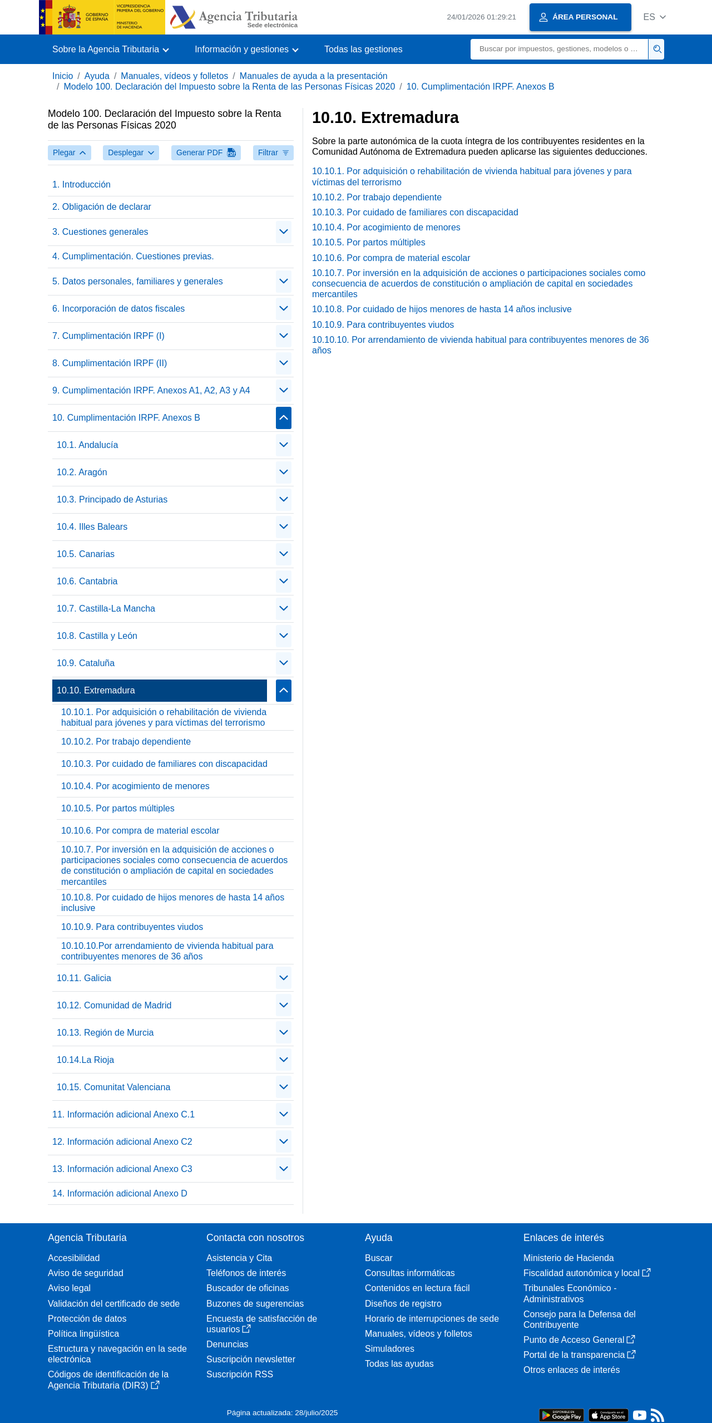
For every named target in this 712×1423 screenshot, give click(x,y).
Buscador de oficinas (247, 1288)
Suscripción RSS (239, 1374)
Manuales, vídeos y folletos (174, 76)
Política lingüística (83, 1333)
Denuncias (227, 1344)
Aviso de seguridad (85, 1273)
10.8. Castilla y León (97, 636)
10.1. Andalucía (87, 445)
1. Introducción (81, 184)
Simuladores (389, 1348)
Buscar (379, 1258)
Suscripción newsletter (250, 1359)
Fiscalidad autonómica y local (587, 1273)
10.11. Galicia (84, 978)
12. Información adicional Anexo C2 (122, 1141)
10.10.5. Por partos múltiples (118, 808)
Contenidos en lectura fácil (417, 1288)
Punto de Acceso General (579, 1340)
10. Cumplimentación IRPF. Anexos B (481, 86)
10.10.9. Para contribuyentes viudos (132, 927)
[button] (654, 16)
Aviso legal (69, 1288)
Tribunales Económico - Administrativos (569, 1293)
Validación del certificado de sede (114, 1303)
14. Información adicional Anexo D (119, 1193)
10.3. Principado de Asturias (112, 499)
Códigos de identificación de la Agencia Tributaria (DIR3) (108, 1380)
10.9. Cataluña (86, 663)
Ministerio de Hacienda (568, 1258)
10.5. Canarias (86, 554)
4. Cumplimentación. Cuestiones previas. (133, 256)
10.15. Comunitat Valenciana (113, 1087)
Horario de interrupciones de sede (432, 1318)
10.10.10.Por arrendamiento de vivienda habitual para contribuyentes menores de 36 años (167, 951)
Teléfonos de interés (246, 1273)
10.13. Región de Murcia (105, 1032)
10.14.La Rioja (85, 1060)
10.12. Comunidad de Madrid (114, 1005)
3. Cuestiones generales (100, 232)
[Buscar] (560, 49)
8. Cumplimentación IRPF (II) (109, 363)
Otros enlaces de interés (571, 1370)
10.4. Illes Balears (92, 526)
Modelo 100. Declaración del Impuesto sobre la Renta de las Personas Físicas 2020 (229, 86)
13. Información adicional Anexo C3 (122, 1169)
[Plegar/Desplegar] (283, 232)
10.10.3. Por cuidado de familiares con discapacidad (164, 764)
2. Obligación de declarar (101, 206)
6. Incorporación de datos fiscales (118, 308)
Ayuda (97, 76)
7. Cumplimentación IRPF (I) (108, 336)
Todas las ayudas (399, 1363)
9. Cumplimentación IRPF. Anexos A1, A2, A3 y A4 (151, 390)
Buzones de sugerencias (255, 1303)
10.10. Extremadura (96, 690)
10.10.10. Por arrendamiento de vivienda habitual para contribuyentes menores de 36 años (480, 345)
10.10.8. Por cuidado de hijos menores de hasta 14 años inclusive (172, 903)
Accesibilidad (74, 1258)
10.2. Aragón (82, 472)
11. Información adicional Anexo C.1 (123, 1114)
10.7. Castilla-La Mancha (106, 608)
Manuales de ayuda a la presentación (314, 76)
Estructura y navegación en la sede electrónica (117, 1354)
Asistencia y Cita (239, 1258)
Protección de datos (87, 1318)
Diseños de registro (403, 1303)
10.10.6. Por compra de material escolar (140, 830)
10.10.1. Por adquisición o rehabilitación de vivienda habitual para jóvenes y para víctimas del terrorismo (163, 717)
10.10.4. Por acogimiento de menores (135, 786)
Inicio (62, 76)
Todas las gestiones (363, 49)
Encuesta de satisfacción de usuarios (261, 1324)
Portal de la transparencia (579, 1355)
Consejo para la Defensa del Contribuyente (579, 1319)
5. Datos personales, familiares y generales (137, 281)
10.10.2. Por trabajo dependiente (126, 741)
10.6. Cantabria (87, 581)
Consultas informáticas (410, 1273)
